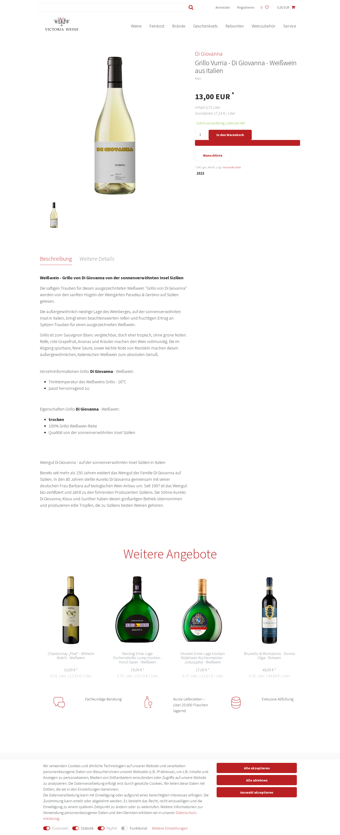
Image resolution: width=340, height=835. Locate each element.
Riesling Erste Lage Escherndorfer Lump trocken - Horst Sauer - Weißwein (137, 658)
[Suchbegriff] (110, 7)
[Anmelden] (223, 7)
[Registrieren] (246, 7)
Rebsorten (235, 26)
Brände (178, 26)
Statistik (87, 828)
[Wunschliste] (264, 7)
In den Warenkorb (230, 135)
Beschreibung (56, 258)
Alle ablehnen (257, 780)
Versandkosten (231, 168)
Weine (136, 26)
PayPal (111, 828)
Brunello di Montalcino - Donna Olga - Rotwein (269, 655)
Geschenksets (205, 26)
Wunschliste (212, 156)
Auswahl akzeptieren (256, 792)
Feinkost (156, 26)
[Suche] (190, 7)
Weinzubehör (263, 26)
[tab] (60, 259)
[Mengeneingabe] (200, 135)
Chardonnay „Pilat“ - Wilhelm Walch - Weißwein (71, 655)
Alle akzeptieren (257, 768)
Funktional (138, 828)
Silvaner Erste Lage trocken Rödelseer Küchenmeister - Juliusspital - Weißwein (202, 658)
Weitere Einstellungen (170, 828)
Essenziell (60, 828)
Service (289, 26)
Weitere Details (97, 258)
